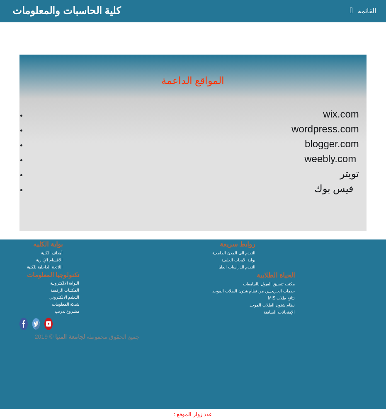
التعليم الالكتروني (64, 297)
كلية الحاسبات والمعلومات (66, 10)
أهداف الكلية (52, 253)
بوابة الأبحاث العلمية (238, 260)
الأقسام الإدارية (49, 260)
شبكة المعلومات (66, 304)
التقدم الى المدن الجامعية (233, 253)
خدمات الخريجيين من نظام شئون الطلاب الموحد (253, 291)
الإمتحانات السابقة (279, 312)
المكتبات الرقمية (65, 290)
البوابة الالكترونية (65, 283)
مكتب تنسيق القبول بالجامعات (268, 284)
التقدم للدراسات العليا (237, 267)
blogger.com (332, 143)
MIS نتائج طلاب (281, 298)
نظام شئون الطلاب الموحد (272, 305)
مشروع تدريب (67, 311)
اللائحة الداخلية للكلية (45, 267)
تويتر (349, 173)
